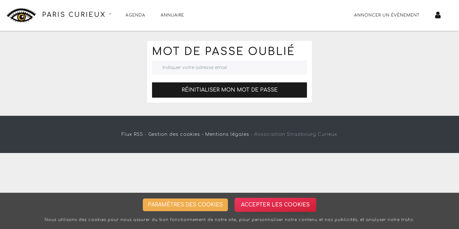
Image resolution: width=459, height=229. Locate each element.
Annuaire (172, 15)
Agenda (135, 15)
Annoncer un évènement (387, 15)
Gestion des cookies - (176, 134)
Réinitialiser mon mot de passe (230, 90)
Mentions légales (227, 134)
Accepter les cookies (275, 205)
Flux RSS (132, 134)
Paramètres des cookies (185, 205)
